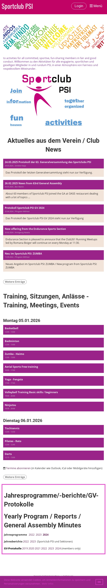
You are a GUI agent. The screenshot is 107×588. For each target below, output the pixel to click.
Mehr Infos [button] (47, 583)
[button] (53, 330)
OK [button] (99, 581)
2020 (31, 548)
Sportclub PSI (17, 6)
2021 (38, 548)
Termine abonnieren (18, 468)
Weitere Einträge (15, 281)
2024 (45, 534)
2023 (39, 534)
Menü (96, 6)
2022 (32, 534)
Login (79, 6)
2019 (25, 548)
